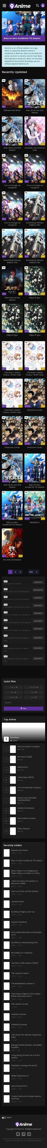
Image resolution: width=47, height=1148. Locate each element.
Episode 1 (38, 582)
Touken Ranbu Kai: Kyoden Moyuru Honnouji (26, 1097)
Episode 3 (38, 658)
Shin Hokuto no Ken (19, 1004)
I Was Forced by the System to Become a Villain (24, 882)
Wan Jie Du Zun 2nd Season (34, 111)
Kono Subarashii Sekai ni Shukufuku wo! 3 (26, 933)
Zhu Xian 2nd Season (12, 560)
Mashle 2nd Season (26, 808)
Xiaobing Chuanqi (19, 1024)
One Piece (14, 737)
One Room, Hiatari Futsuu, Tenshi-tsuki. (12, 373)
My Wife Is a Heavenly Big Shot (24, 942)
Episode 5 (38, 605)
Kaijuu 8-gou (34, 297)
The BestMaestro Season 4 (23, 983)
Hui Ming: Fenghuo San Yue (23, 912)
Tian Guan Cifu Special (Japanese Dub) (26, 1036)
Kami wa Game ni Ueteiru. (29, 746)
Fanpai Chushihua (19, 922)
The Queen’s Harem (20, 973)
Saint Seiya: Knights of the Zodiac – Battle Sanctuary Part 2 (26, 995)
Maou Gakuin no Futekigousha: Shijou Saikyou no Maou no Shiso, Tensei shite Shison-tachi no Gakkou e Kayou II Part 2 (27, 874)
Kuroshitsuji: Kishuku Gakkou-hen (34, 223)
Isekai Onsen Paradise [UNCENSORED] (27, 799)
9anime (20, 1129)
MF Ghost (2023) (25, 757)
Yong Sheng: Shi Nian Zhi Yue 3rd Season (25, 1056)
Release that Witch (12, 110)
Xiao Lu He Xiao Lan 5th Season (24, 891)
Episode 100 (38, 590)
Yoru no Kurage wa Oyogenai (12, 186)
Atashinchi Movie (18, 1014)
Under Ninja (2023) (26, 777)
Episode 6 (38, 613)
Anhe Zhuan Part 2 (19, 1086)
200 (31, 572)
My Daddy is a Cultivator (21, 953)
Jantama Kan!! (17, 901)
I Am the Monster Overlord (29, 787)
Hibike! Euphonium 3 (20, 1076)
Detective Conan (34, 410)
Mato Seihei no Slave (27, 818)
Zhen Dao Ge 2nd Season (12, 298)
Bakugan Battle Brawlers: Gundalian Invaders (26, 1046)
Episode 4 (38, 629)
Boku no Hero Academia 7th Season (22, 38)
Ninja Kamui (23, 767)
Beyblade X (35, 522)
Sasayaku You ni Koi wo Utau (35, 149)
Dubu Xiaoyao (24, 828)
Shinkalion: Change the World (24, 1065)
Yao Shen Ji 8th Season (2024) (24, 963)
